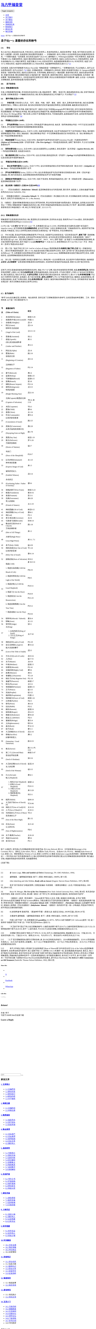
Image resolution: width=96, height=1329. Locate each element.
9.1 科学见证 (10, 1231)
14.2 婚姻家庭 (10, 1309)
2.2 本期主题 (10, 1110)
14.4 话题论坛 (10, 1314)
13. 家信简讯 (6, 1290)
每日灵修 (9, 31)
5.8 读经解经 (10, 1169)
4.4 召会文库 (10, 1141)
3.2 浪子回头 (10, 1122)
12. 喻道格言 (6, 1278)
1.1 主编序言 (10, 1089)
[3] (75, 94)
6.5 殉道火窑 (10, 1188)
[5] (39, 185)
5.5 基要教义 (10, 1162)
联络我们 (9, 27)
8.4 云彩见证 (10, 1221)
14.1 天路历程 (10, 1306)
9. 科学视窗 (5, 1226)
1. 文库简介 (5, 1084)
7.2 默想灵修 (10, 1200)
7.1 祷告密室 (10, 1198)
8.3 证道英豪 (10, 1219)
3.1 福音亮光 (10, 1120)
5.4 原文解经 (10, 1160)
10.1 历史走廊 (10, 1245)
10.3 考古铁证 (10, 1250)
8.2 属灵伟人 (10, 1217)
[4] (21, 116)
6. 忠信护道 (5, 1174)
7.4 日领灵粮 (10, 1205)
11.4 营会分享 (10, 1269)
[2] (26, 70)
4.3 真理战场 (10, 1139)
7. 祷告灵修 (5, 1193)
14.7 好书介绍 (10, 1321)
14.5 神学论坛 (10, 1316)
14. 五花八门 (6, 1302)
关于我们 (9, 17)
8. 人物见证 (5, 1210)
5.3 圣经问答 (10, 1158)
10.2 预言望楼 (10, 1247)
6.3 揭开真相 (10, 1184)
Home (3, 35)
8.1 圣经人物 (10, 1214)
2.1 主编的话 (10, 1108)
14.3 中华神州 (10, 1311)
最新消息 (9, 22)
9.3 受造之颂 (10, 1236)
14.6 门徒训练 (10, 1318)
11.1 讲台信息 (10, 1262)
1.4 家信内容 (10, 1096)
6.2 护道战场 (10, 1181)
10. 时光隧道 (6, 1240)
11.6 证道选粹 (10, 1273)
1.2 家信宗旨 (10, 1091)
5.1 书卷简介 (10, 1153)
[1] (70, 64)
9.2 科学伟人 (10, 1233)
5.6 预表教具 (10, 1165)
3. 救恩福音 (5, 1115)
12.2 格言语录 (10, 1285)
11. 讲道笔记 (6, 1257)
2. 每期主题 (5, 1103)
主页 (7, 15)
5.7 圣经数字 (10, 1167)
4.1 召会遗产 (10, 1134)
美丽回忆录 (9, 24)
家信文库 (9, 29)
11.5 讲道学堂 (10, 1271)
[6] (31, 222)
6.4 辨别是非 (10, 1186)
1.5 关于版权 (10, 1099)
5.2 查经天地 (10, 1155)
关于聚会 (9, 20)
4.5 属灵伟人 (10, 1143)
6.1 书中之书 (10, 1179)
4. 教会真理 (5, 1129)
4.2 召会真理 (10, 1136)
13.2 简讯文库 (10, 1297)
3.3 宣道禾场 (10, 1125)
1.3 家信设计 (10, 1094)
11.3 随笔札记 (10, 1266)
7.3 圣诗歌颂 (10, 1202)
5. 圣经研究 (5, 1148)
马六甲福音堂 (11, 5)
